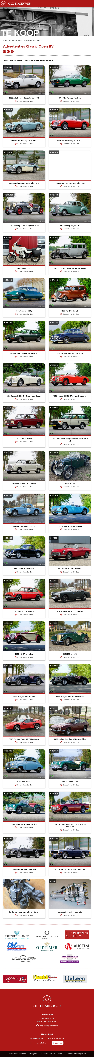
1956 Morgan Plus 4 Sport (24, 696)
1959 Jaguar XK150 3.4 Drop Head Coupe (24, 396)
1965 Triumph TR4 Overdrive (24, 869)
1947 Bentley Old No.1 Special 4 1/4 (24, 226)
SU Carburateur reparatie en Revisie (24, 912)
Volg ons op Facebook (49, 1025)
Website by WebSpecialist (77, 1054)
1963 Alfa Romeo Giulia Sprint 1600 (24, 98)
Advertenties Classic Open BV (33, 40)
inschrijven (57, 1043)
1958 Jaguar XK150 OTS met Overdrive (70, 396)
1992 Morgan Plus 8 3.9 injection (70, 696)
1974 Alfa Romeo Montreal (70, 98)
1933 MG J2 (70, 484)
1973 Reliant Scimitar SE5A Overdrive (70, 739)
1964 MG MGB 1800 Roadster (70, 569)
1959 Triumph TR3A (70, 782)
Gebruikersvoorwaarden (17, 1054)
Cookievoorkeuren (48, 1054)
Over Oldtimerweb (47, 1019)
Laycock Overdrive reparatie (70, 912)
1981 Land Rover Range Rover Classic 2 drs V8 (70, 439)
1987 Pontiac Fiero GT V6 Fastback (24, 739)
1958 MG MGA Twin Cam (24, 569)
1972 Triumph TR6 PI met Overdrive (70, 869)
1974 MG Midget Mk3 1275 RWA (70, 611)
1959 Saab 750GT (24, 782)
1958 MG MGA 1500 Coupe (24, 526)
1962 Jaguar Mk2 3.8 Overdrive (70, 353)
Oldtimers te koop (16, 40)
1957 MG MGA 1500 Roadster (70, 526)
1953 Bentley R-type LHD (70, 226)
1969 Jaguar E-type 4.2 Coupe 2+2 (24, 353)
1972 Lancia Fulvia (24, 438)
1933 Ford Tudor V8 (70, 311)
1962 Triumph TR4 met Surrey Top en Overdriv (70, 825)
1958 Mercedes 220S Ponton (24, 484)
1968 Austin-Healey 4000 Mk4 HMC (70, 183)
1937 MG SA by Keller (24, 654)
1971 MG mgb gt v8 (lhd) (24, 611)
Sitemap (61, 1054)
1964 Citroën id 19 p (24, 311)
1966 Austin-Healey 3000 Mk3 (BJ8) (24, 183)
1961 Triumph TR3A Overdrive (24, 824)
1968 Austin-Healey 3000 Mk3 (70, 140)
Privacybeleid (34, 1054)
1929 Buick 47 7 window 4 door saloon (69, 268)
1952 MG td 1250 (70, 654)
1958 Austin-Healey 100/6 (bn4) (24, 140)
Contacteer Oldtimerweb (47, 1021)
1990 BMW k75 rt (24, 268)
